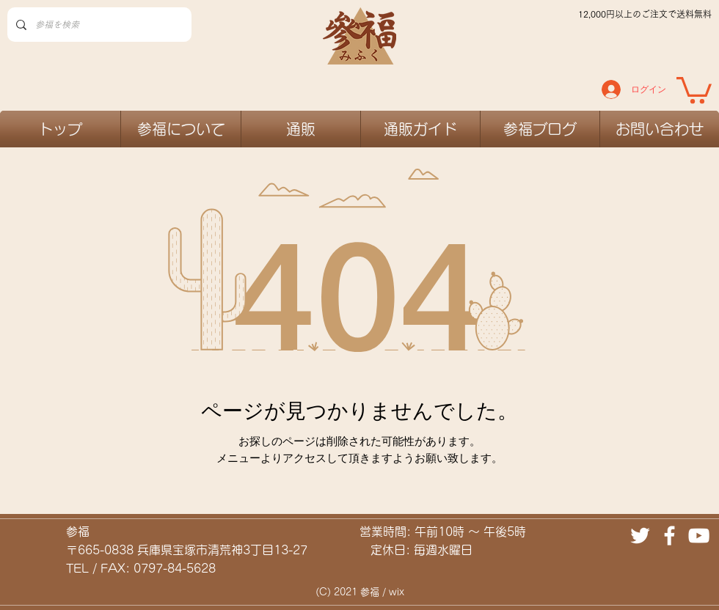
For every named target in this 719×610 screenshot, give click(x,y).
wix (396, 592)
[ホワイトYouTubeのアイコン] (699, 535)
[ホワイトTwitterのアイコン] (640, 535)
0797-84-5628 (175, 568)
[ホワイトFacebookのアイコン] (669, 535)
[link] (694, 88)
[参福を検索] (98, 24)
